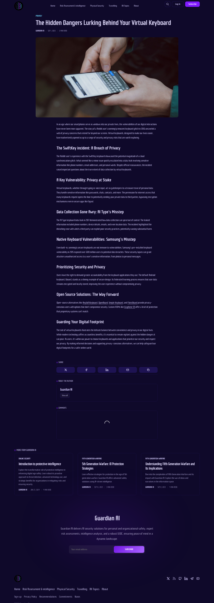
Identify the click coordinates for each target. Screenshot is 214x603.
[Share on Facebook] (86, 370)
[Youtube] (198, 578)
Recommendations (48, 596)
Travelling (113, 5)
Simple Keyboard (116, 302)
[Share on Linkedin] (107, 370)
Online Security (24, 459)
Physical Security (97, 5)
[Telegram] (192, 578)
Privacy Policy (30, 596)
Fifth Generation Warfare (92, 459)
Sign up (18, 596)
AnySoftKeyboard (90, 302)
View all (65, 395)
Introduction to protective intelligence (40, 464)
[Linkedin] (186, 578)
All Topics (125, 5)
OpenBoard (103, 302)
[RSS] (174, 578)
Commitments (65, 596)
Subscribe (192, 4)
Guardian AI (40, 31)
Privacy (39, 16)
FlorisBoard (132, 302)
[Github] (180, 578)
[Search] (167, 4)
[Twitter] (168, 578)
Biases (77, 596)
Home (53, 5)
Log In (177, 4)
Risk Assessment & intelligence (72, 5)
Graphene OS (129, 306)
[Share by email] (128, 370)
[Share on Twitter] (65, 370)
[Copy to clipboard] (148, 370)
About (136, 5)
